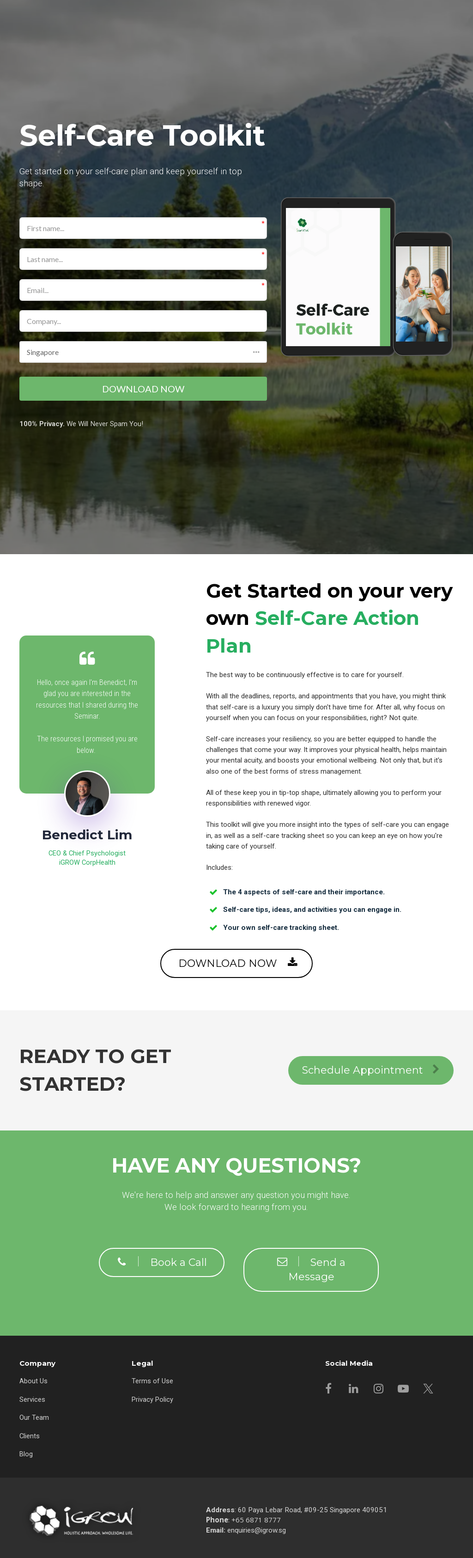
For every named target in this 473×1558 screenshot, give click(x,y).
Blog (26, 1453)
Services (32, 1398)
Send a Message (311, 1269)
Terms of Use (152, 1380)
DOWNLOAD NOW (143, 389)
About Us (33, 1380)
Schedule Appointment (371, 1070)
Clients (29, 1435)
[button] (143, 352)
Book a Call (162, 1262)
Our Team (34, 1416)
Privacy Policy (152, 1398)
